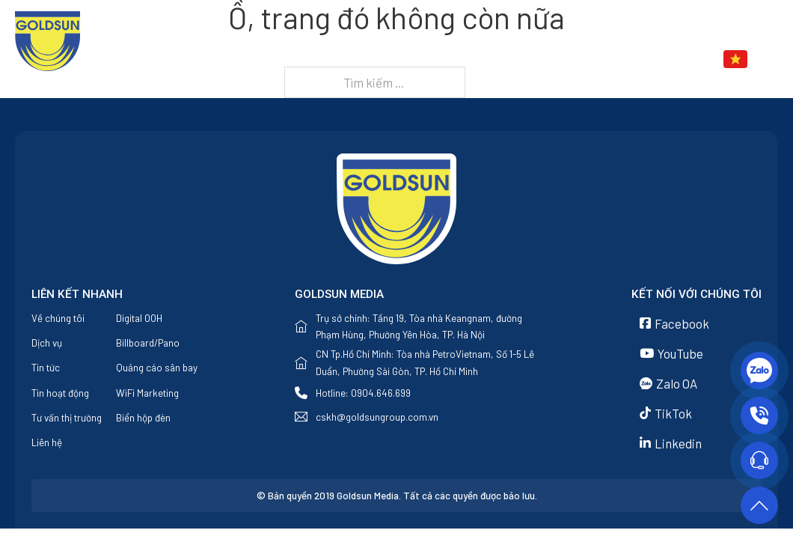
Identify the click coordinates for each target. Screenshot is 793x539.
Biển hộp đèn (143, 418)
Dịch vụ (486, 59)
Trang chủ (314, 59)
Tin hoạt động (60, 393)
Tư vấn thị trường (66, 418)
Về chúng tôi (406, 59)
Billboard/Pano (148, 343)
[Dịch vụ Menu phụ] (522, 59)
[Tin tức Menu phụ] (602, 59)
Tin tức (566, 59)
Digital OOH (139, 318)
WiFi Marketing (147, 393)
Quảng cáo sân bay (157, 368)
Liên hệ (646, 59)
